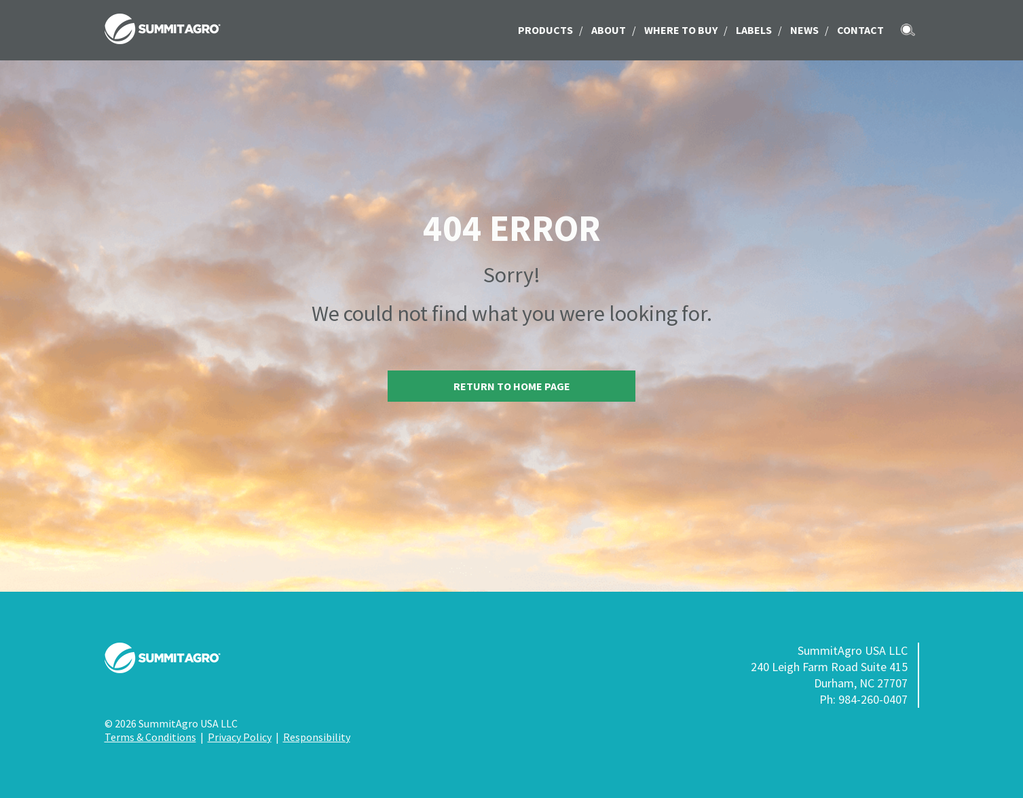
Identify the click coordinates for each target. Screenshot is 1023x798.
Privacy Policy (240, 737)
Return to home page (511, 386)
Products (545, 30)
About (608, 30)
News (804, 30)
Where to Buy (681, 30)
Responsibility (316, 737)
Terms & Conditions (150, 737)
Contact (860, 30)
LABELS (754, 30)
